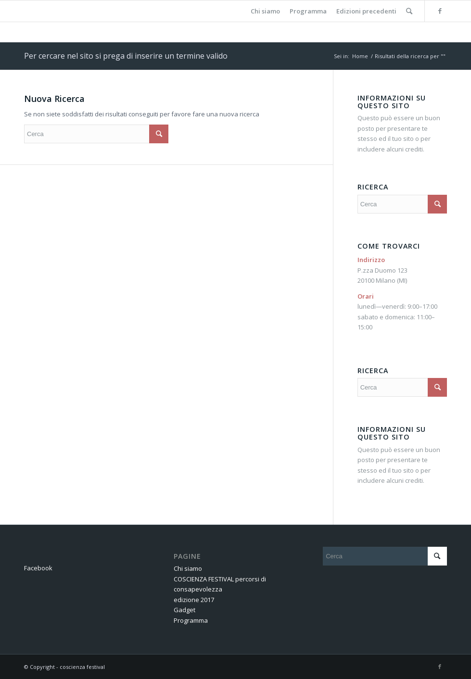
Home (360, 56)
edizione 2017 (194, 599)
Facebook (38, 568)
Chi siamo (188, 568)
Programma (191, 620)
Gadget (184, 609)
